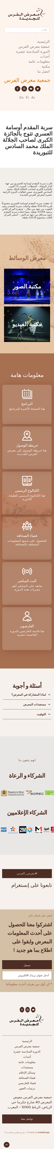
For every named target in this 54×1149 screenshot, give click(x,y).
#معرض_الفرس (27, 873)
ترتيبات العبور (27, 1088)
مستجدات (27, 1067)
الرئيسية (43, 41)
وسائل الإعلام (27, 1072)
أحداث (45, 56)
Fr (27, 97)
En (21, 97)
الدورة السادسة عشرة (33, 51)
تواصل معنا (27, 1118)
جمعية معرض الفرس (34, 46)
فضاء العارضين (27, 1083)
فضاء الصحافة (27, 1078)
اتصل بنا (43, 71)
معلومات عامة (39, 61)
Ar (33, 97)
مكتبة (46, 66)
